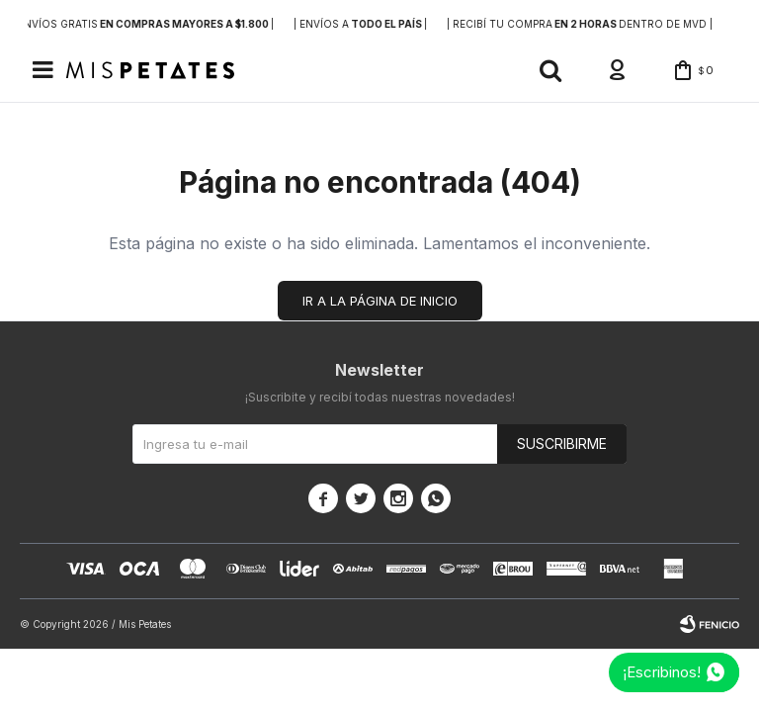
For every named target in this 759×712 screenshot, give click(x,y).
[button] (550, 70)
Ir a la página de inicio (380, 301)
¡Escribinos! (662, 672)
